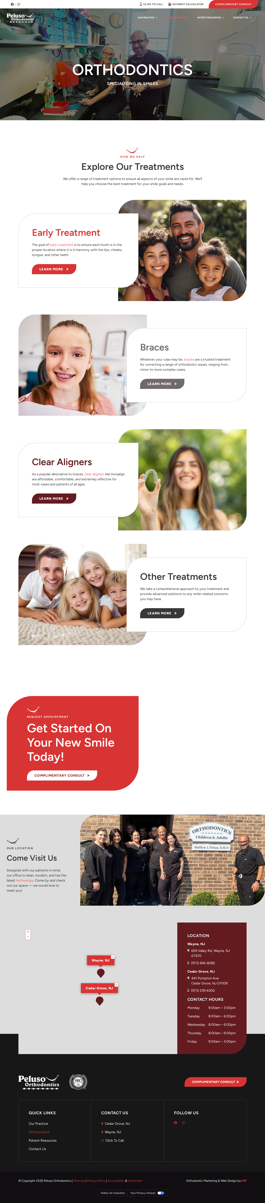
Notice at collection (113, 1193)
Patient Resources (211, 18)
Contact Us (242, 18)
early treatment (61, 245)
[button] (99, 1001)
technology (24, 880)
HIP (244, 1181)
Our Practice (148, 18)
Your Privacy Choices (142, 1193)
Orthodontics (177, 18)
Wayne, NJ (101, 960)
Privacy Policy (96, 1181)
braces (189, 359)
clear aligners (94, 474)
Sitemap (79, 1181)
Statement (135, 1181)
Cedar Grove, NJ (99, 988)
